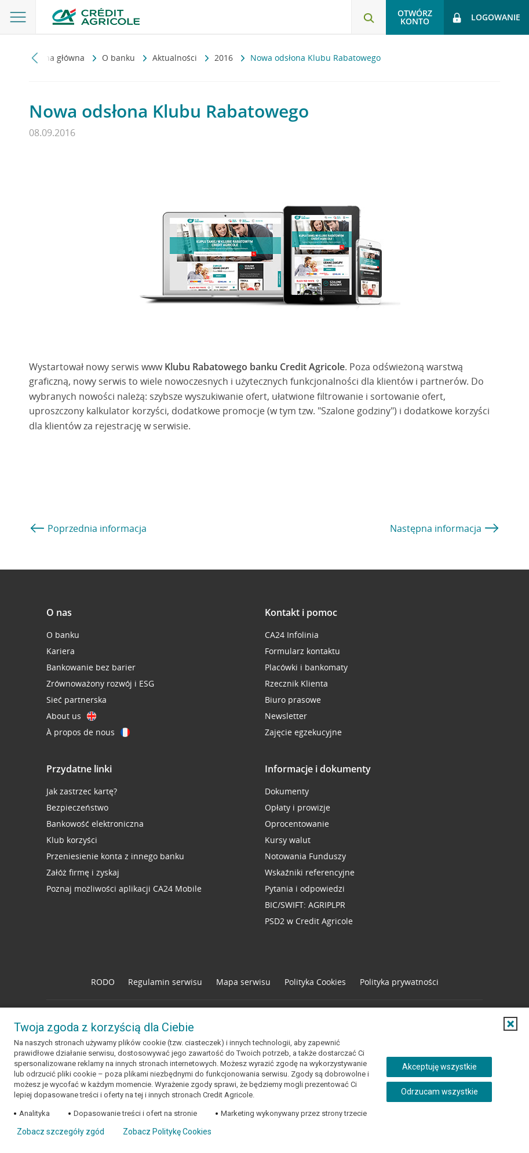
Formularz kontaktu (302, 650)
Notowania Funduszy (305, 856)
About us (71, 715)
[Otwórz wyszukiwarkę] (368, 17)
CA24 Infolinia (292, 634)
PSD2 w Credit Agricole (309, 920)
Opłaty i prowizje (297, 807)
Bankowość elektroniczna (95, 823)
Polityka (315, 981)
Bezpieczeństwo (77, 807)
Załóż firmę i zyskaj (82, 872)
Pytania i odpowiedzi (305, 888)
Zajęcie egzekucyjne (303, 732)
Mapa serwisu (243, 981)
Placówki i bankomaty (306, 667)
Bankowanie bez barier (91, 667)
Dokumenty (287, 791)
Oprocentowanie (297, 823)
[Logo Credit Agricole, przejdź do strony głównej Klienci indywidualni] (96, 16)
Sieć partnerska (76, 699)
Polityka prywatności (399, 981)
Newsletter (286, 715)
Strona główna (58, 57)
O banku (119, 57)
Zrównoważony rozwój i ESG (100, 683)
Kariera (60, 650)
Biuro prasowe (293, 699)
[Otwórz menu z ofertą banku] (18, 17)
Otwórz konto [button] (414, 17)
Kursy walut (288, 839)
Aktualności (175, 57)
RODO (103, 981)
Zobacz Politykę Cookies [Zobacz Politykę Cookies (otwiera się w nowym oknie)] (167, 1131)
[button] (510, 1023)
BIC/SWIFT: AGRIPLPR (305, 904)
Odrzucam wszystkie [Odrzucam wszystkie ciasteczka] (439, 1091)
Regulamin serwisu (165, 981)
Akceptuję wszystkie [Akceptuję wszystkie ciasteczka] (439, 1066)
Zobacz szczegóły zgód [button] (60, 1131)
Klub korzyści (71, 839)
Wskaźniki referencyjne (310, 872)
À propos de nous (88, 732)
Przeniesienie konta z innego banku (115, 856)
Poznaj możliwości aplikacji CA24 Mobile (124, 888)
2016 (224, 57)
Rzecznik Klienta (296, 683)
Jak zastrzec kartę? (81, 791)
